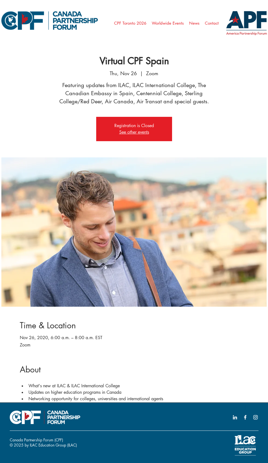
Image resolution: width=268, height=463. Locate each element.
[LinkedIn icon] (235, 417)
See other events (134, 132)
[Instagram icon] (256, 417)
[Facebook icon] (245, 417)
